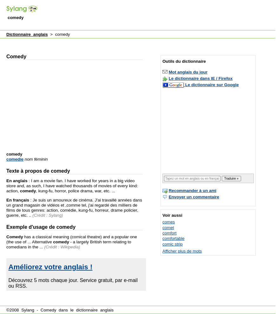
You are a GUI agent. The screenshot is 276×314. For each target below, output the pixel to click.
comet (168, 227)
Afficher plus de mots (182, 251)
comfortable (173, 238)
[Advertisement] (81, 10)
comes (168, 222)
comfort (169, 233)
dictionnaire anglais (95, 310)
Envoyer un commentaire (194, 197)
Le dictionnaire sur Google (212, 84)
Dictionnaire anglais (27, 34)
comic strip (172, 244)
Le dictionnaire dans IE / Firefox (201, 78)
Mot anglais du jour (188, 72)
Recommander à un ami (192, 190)
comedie (14, 159)
